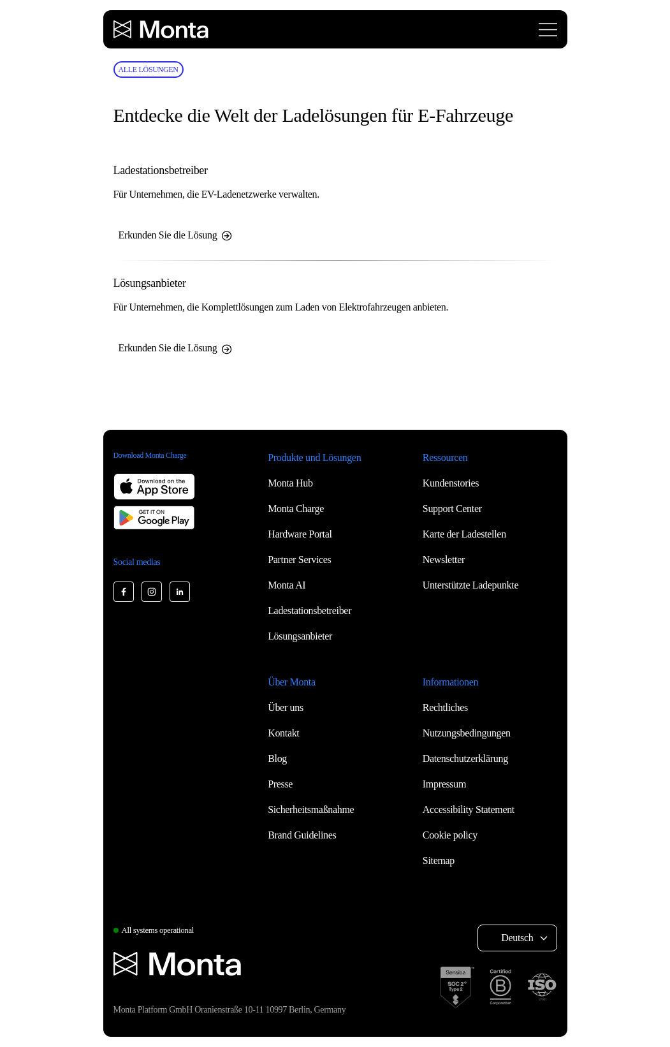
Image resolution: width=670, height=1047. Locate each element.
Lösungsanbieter (300, 636)
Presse (280, 784)
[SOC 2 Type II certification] (457, 987)
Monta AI (286, 585)
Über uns (285, 707)
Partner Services (299, 559)
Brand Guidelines (302, 835)
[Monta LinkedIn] (180, 592)
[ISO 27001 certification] (542, 987)
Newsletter (444, 559)
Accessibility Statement (468, 809)
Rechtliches (445, 707)
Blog (277, 758)
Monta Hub (290, 483)
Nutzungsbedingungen (467, 733)
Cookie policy (450, 835)
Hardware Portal (300, 534)
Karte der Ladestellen (464, 534)
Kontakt (283, 733)
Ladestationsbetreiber (309, 610)
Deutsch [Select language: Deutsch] (517, 937)
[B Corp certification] (500, 987)
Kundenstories (451, 483)
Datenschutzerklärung (465, 758)
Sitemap (439, 860)
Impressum (444, 784)
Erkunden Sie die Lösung (176, 235)
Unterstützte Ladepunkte (470, 585)
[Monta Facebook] (123, 592)
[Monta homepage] (161, 29)
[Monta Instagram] (152, 592)
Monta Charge (296, 508)
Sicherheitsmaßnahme (311, 809)
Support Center (452, 508)
